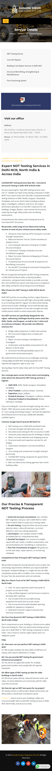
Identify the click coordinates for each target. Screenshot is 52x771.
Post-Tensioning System (16, 80)
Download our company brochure (26, 105)
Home (12, 33)
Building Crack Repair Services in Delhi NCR (24, 66)
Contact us (6, 698)
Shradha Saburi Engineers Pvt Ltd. (25, 755)
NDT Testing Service (15, 54)
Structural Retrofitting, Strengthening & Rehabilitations (23, 73)
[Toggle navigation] (6, 21)
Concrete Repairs (14, 60)
